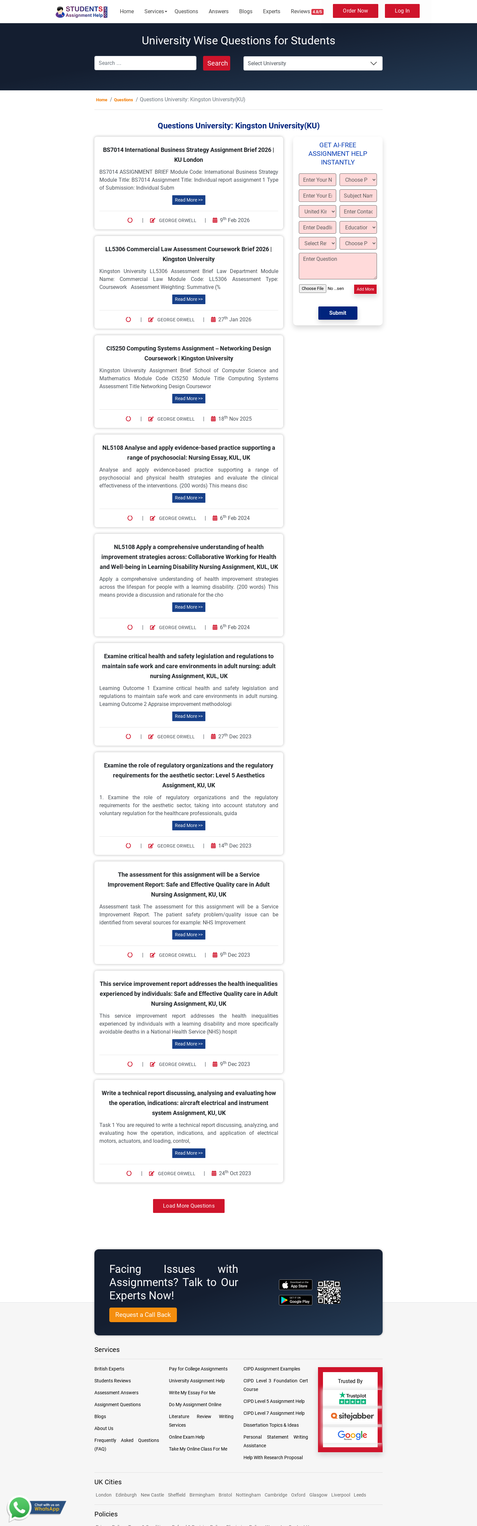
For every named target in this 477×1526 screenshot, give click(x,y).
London (104, 1495)
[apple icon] (295, 1284)
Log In (402, 11)
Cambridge (276, 1495)
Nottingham (248, 1495)
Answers (219, 11)
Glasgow (319, 1495)
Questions (186, 11)
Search (217, 63)
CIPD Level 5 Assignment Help (274, 1401)
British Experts (109, 1368)
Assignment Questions (117, 1404)
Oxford (298, 1495)
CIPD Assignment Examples (271, 1368)
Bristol (225, 1495)
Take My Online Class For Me (198, 1449)
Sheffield (177, 1495)
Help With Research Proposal (273, 1457)
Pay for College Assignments (198, 1368)
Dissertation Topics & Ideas (271, 1425)
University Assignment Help (197, 1380)
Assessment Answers (116, 1392)
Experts (271, 11)
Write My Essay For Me (192, 1392)
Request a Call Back (143, 1314)
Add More (365, 289)
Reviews (307, 11)
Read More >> (189, 200)
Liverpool (341, 1495)
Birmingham (202, 1495)
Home (127, 11)
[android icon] (295, 1300)
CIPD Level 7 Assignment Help (274, 1413)
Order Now (355, 11)
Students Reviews (112, 1380)
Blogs (245, 11)
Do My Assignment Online (195, 1404)
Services (154, 11)
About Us (103, 1428)
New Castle (152, 1495)
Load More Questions (189, 1206)
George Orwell (173, 220)
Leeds (360, 1495)
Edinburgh (126, 1495)
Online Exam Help (187, 1437)
